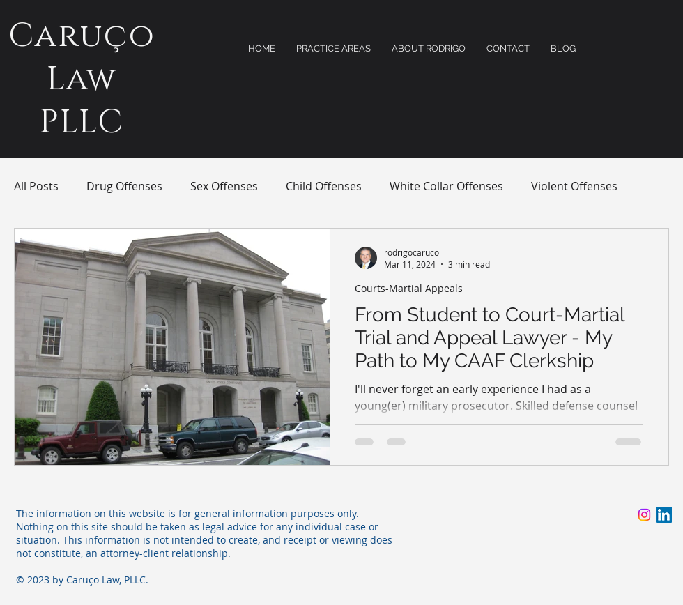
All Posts (36, 186)
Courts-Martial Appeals (409, 288)
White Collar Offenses (446, 186)
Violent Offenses (574, 186)
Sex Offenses (224, 186)
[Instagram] (644, 515)
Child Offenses (324, 186)
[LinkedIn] (664, 515)
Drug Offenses (124, 186)
